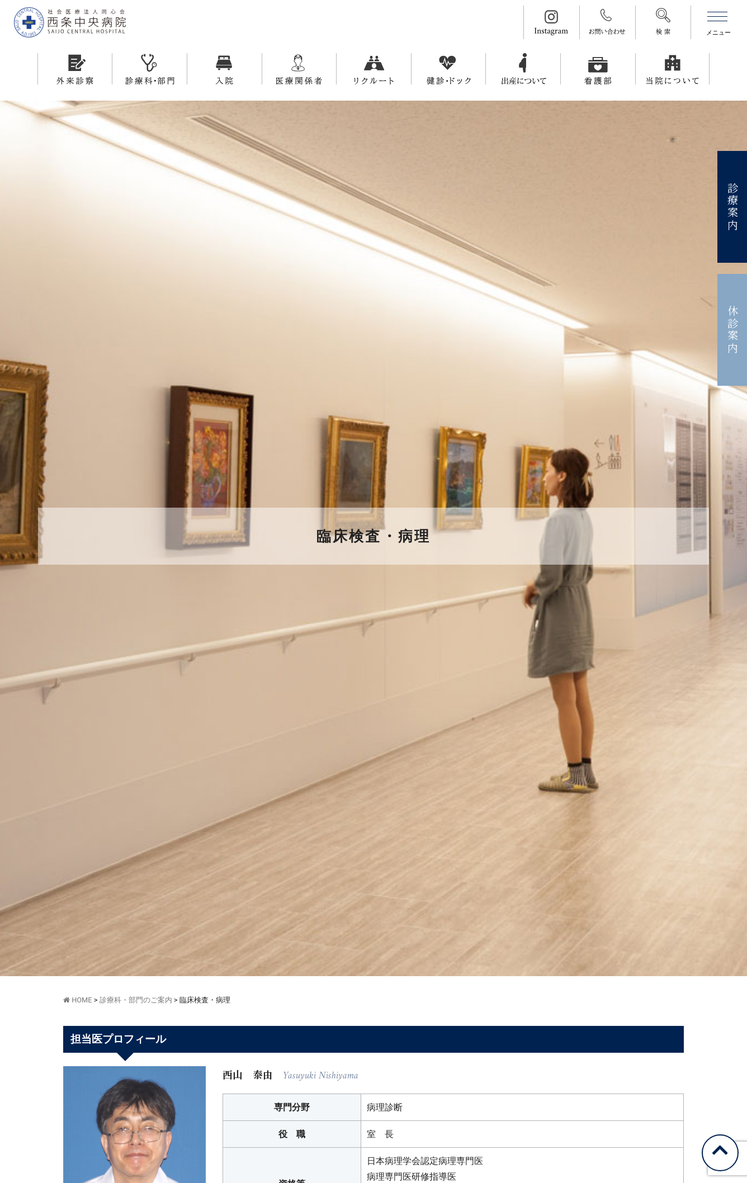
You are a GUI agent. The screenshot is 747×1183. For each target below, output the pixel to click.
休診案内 (732, 330)
